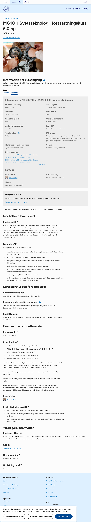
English (77, 9)
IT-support (50, 489)
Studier (5, 481)
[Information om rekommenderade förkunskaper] (40, 302)
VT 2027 (14, 93)
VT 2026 (6, 93)
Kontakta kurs (51, 485)
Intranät (26, 2)
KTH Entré (49, 493)
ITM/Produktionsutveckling (12, 448)
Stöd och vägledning (10, 485)
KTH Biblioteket (51, 497)
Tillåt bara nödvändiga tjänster (40, 516)
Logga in (85, 2)
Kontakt (6, 493)
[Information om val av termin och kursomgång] (44, 80)
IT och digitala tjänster (11, 489)
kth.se (6, 2)
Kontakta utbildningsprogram (56, 481)
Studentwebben (16, 2)
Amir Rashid (11, 400)
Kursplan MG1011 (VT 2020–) (17, 202)
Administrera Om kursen (11, 37)
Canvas (5, 506)
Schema (6, 502)
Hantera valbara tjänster (15, 516)
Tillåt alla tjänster (64, 516)
